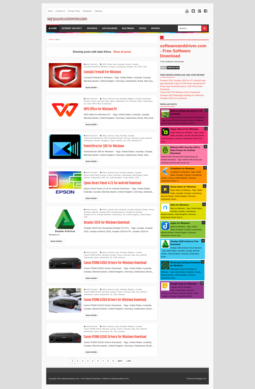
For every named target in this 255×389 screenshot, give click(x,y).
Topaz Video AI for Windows (184, 129)
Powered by (191, 379)
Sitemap (98, 11)
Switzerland (147, 101)
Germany (100, 101)
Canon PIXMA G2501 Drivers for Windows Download (115, 263)
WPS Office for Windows (101, 104)
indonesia (135, 138)
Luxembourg (121, 67)
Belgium (131, 99)
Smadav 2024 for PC (183, 80)
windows (121, 257)
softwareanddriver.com (120, 379)
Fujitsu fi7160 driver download (188, 83)
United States (128, 178)
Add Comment (91, 64)
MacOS (149, 138)
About (50, 11)
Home (53, 28)
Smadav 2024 (104, 212)
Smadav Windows (104, 215)
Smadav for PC (90, 215)
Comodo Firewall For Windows (96, 67)
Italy (107, 101)
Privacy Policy (74, 11)
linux (138, 255)
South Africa (117, 215)
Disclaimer (87, 11)
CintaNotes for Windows (182, 168)
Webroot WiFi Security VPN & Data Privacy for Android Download (185, 150)
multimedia (128, 28)
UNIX (140, 67)
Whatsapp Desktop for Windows (189, 95)
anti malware (109, 28)
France (93, 101)
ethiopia (138, 209)
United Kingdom (116, 178)
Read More (92, 88)
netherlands (120, 101)
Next (120, 361)
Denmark (105, 255)
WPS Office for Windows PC (100, 109)
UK (135, 67)
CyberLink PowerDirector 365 (95, 138)
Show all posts (122, 51)
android (111, 172)
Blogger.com (201, 379)
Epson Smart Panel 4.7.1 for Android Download (112, 183)
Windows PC (137, 141)
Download (147, 99)
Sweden (130, 67)
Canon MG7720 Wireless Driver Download (180, 92)
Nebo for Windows (179, 205)
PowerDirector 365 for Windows (104, 146)
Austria (128, 64)
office (142, 28)
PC (127, 101)
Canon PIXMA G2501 (92, 255)
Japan (112, 101)
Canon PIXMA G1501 (92, 329)
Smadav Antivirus (118, 212)
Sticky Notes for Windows (183, 187)
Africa (109, 64)
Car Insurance (180, 98)
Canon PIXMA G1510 (92, 292)
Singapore (105, 141)
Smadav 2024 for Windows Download (107, 222)
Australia (120, 64)
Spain (140, 101)
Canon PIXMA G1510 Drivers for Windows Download (115, 300)
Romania (133, 101)
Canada (135, 64)
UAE (103, 178)
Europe (112, 67)
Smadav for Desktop (134, 212)
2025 (104, 64)
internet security (72, 28)
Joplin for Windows (180, 223)
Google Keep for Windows (183, 284)
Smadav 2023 (166, 95)
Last (129, 361)
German (127, 138)
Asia (114, 64)
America (111, 99)
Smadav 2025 (166, 98)
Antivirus (92, 28)
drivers (155, 28)
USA (145, 67)
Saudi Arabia (137, 175)
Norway (97, 141)
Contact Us (60, 11)
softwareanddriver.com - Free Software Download (183, 50)
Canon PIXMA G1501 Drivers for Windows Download (115, 337)
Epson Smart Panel (91, 175)
